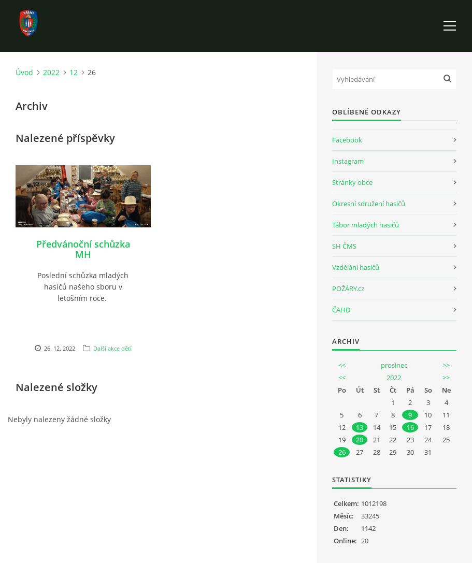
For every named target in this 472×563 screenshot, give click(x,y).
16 (410, 427)
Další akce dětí (112, 348)
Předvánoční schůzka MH (83, 249)
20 (359, 439)
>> (446, 365)
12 (73, 72)
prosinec (394, 365)
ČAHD (341, 309)
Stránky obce (352, 182)
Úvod (24, 72)
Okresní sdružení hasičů (368, 203)
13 (359, 427)
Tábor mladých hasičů (365, 224)
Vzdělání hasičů (355, 267)
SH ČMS (344, 246)
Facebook (347, 140)
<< (342, 365)
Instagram (348, 161)
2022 (51, 72)
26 (342, 452)
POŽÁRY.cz (348, 288)
